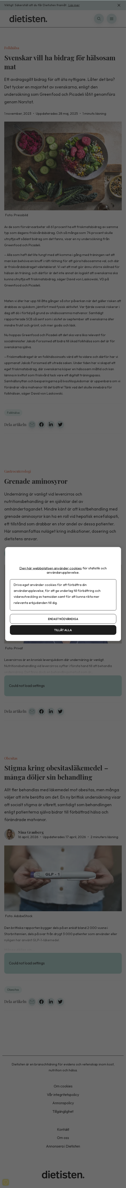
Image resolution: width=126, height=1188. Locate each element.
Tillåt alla (63, 630)
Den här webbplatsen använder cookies (50, 568)
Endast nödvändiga (63, 619)
